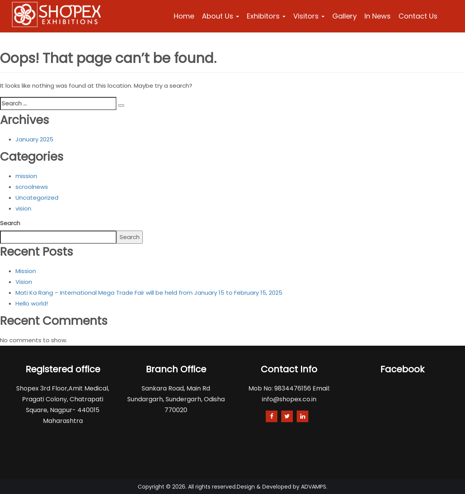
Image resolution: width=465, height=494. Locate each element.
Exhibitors (266, 16)
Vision (23, 282)
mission (26, 176)
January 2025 (34, 139)
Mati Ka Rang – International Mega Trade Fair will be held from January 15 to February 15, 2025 (148, 293)
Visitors (309, 16)
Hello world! (31, 303)
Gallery (344, 16)
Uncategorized (36, 198)
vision (23, 208)
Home (184, 16)
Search (10, 223)
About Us (220, 16)
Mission (25, 271)
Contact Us (418, 16)
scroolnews (31, 187)
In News (377, 16)
